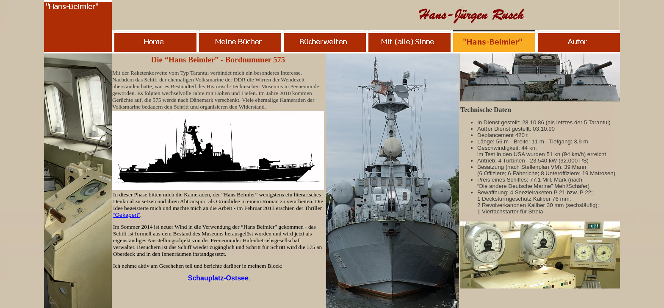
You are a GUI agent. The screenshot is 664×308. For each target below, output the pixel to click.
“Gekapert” (126, 215)
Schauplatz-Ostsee (218, 278)
